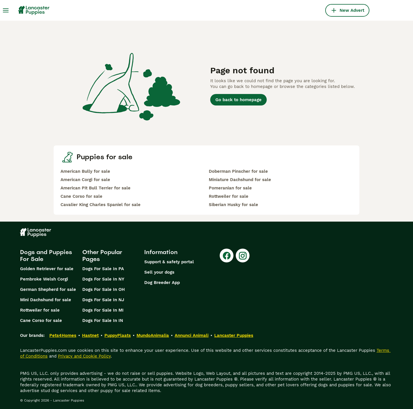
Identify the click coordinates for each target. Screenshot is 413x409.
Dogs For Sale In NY (103, 279)
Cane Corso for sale (81, 196)
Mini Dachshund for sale (45, 299)
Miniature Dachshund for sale (240, 179)
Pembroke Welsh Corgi (44, 279)
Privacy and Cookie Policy (84, 356)
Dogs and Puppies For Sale (46, 255)
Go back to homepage (238, 99)
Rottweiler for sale (228, 196)
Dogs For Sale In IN (102, 320)
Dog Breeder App (162, 282)
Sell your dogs (159, 272)
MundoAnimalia (153, 335)
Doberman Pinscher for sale (238, 171)
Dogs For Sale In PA (103, 268)
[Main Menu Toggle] (5, 10)
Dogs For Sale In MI (103, 310)
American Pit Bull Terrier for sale (95, 188)
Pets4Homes (62, 335)
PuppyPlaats (117, 335)
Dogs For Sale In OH (103, 289)
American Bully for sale (85, 171)
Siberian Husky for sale (233, 204)
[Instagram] (243, 255)
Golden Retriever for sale (46, 268)
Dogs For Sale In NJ (103, 299)
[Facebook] (226, 255)
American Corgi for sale (85, 179)
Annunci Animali (192, 335)
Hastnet (90, 335)
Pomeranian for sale (230, 188)
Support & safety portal (169, 261)
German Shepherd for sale (48, 289)
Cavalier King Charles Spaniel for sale (101, 204)
